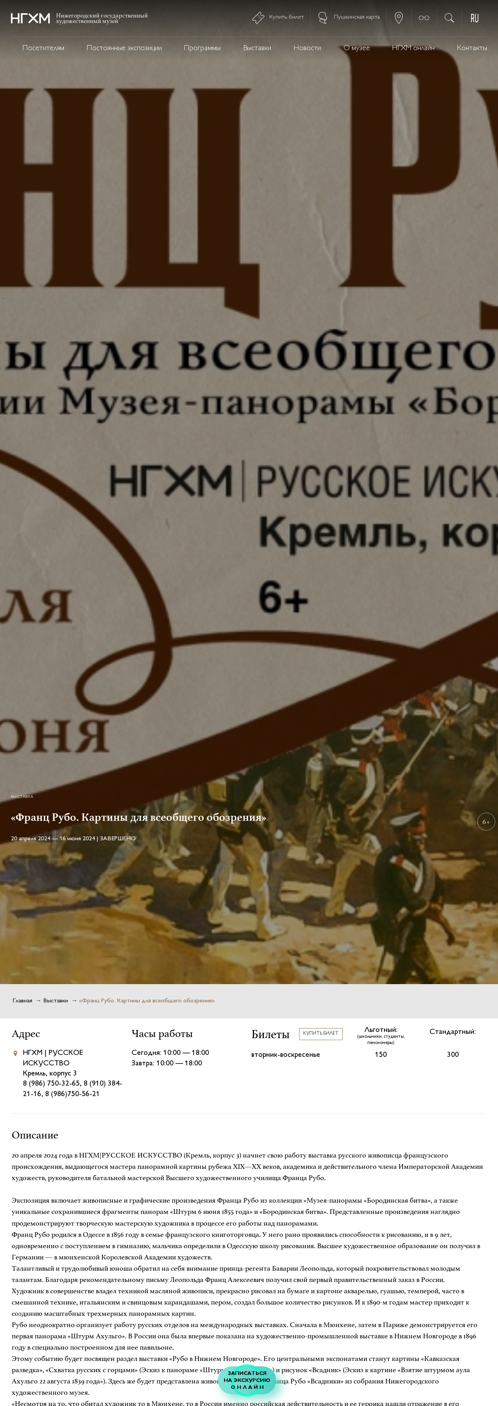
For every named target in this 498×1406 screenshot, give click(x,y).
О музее (357, 48)
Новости (307, 48)
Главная (22, 1001)
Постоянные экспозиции (124, 48)
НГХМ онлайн (413, 48)
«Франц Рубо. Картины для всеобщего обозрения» (147, 1001)
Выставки (257, 48)
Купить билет (320, 1034)
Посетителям (43, 48)
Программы (202, 48)
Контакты (472, 48)
